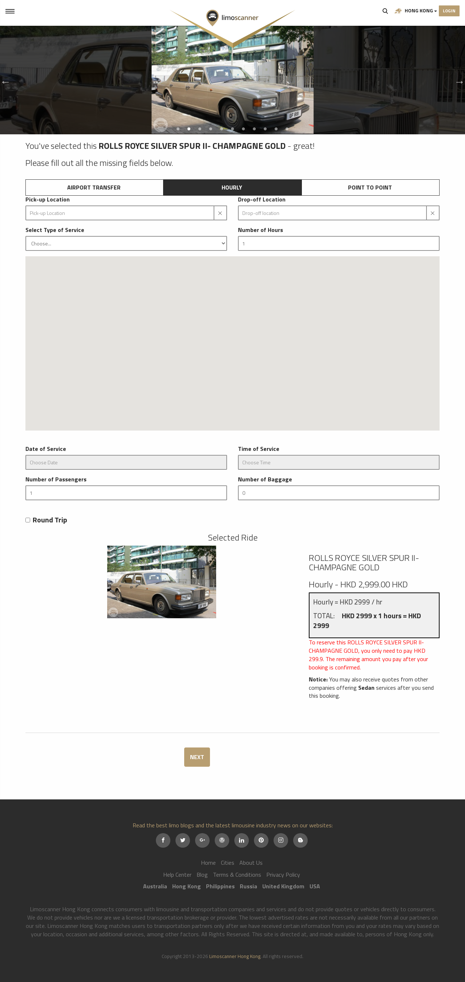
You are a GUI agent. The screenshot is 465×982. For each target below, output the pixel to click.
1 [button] (178, 129)
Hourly (232, 187)
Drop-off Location (262, 199)
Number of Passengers (55, 479)
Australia (155, 886)
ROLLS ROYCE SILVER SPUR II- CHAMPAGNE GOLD (364, 562)
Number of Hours (260, 230)
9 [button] (265, 129)
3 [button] (199, 129)
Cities (227, 862)
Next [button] (457, 79)
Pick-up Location (47, 199)
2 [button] (189, 129)
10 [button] (276, 129)
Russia (248, 886)
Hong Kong (416, 11)
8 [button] (254, 129)
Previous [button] (3, 79)
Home (208, 862)
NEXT (197, 757)
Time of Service (258, 449)
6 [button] (232, 129)
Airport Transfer (94, 187)
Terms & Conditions (237, 874)
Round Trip (46, 520)
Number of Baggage (265, 479)
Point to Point (370, 187)
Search (385, 10)
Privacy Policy (283, 874)
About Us (251, 862)
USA (315, 886)
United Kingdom (283, 886)
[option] (232, 79)
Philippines (220, 886)
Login (449, 10)
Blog (202, 874)
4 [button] (210, 129)
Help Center (177, 874)
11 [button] (287, 129)
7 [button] (243, 129)
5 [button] (221, 129)
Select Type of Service (54, 230)
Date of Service (45, 449)
